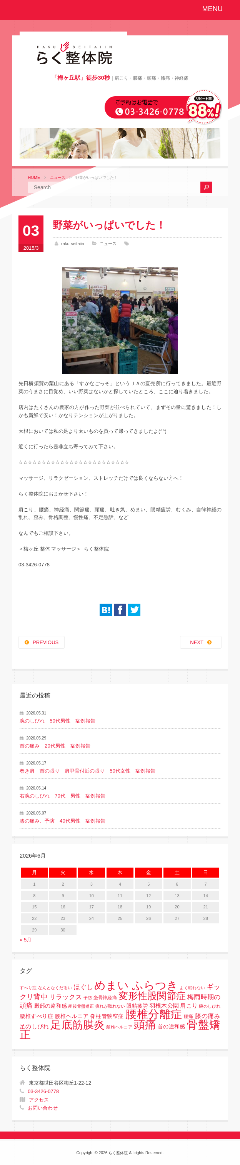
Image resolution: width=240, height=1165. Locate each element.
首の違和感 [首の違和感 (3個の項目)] (171, 1027)
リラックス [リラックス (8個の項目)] (65, 997)
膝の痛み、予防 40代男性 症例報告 (62, 821)
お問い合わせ (43, 1108)
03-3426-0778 (43, 1091)
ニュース (57, 177)
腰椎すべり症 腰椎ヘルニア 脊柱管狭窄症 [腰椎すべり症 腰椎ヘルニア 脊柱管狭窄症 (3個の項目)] (72, 1016)
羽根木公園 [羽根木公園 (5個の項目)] (164, 1005)
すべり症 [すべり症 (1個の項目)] (28, 987)
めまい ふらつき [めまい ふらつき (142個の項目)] (136, 985)
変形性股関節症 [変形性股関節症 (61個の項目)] (152, 995)
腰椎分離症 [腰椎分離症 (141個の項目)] (153, 1014)
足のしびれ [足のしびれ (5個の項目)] (34, 1026)
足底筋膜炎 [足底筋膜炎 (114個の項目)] (77, 1025)
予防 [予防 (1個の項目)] (87, 997)
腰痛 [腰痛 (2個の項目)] (188, 1016)
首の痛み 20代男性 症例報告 (55, 746)
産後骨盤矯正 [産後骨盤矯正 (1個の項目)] (81, 1006)
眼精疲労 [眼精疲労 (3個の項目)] (137, 1006)
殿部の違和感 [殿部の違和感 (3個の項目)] (50, 1006)
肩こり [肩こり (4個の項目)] (188, 1006)
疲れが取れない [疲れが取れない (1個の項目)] (110, 1006)
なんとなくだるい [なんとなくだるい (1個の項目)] (55, 987)
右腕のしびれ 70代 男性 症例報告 (62, 796)
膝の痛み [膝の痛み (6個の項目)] (207, 1015)
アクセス (39, 1100)
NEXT (196, 642)
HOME (34, 177)
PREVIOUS (45, 642)
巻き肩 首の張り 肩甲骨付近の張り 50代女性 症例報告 (87, 771)
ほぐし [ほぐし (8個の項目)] (83, 987)
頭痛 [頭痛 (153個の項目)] (145, 1024)
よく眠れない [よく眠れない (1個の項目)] (192, 987)
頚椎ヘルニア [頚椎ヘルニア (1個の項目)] (119, 1027)
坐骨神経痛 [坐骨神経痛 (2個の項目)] (105, 997)
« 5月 (26, 940)
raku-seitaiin (72, 243)
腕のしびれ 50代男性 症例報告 (57, 721)
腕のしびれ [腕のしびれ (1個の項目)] (209, 1006)
